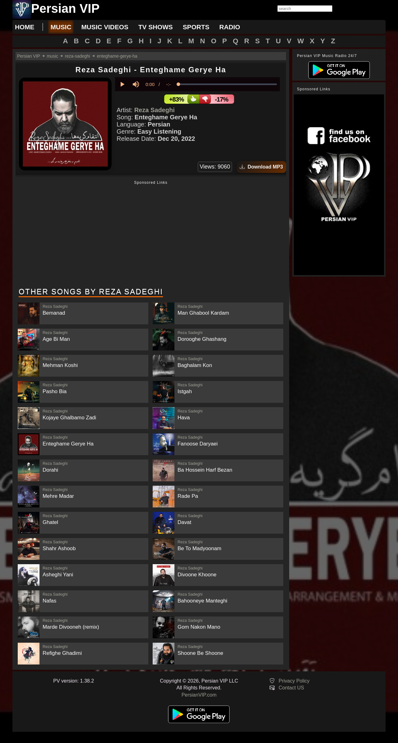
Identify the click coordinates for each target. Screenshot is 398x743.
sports (196, 27)
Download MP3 (261, 166)
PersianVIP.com (199, 695)
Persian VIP (28, 56)
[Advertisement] (151, 234)
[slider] (227, 84)
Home (24, 27)
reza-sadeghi (77, 56)
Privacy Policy (294, 680)
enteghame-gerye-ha (117, 56)
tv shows (155, 27)
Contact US (291, 687)
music (60, 27)
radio (229, 27)
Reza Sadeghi (154, 110)
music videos (104, 27)
